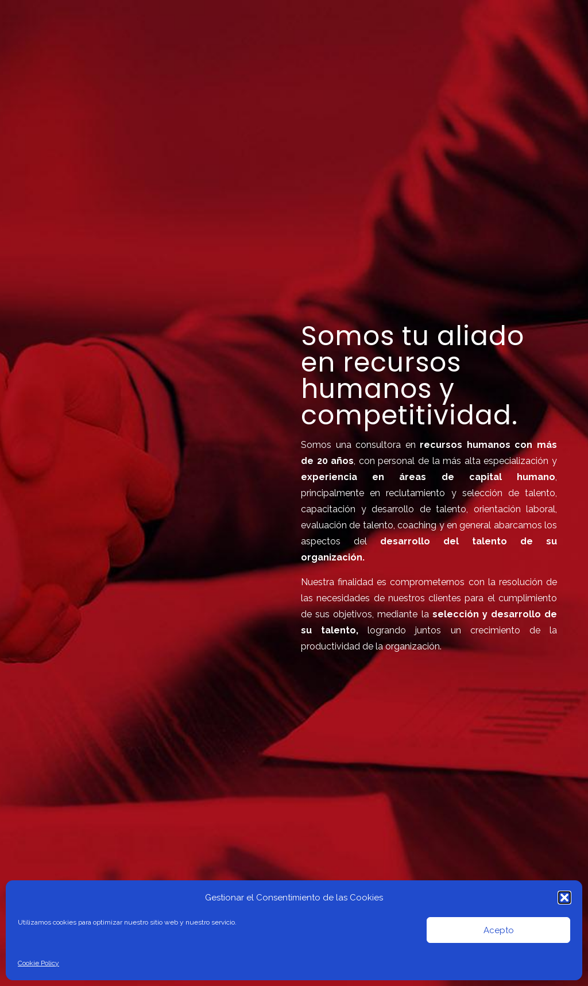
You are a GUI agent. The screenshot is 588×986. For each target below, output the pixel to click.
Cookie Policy (38, 963)
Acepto (498, 930)
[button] (564, 897)
